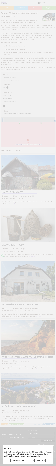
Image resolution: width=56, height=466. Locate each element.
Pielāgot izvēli (41, 460)
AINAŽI (7, 8)
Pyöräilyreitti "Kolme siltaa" (19, 406)
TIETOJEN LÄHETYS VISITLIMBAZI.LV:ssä (12, 434)
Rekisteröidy (48, 440)
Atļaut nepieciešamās (17, 460)
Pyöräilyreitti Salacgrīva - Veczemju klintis (27, 357)
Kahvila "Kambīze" (12, 192)
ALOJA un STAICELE (49, 7)
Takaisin (5, 424)
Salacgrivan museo (13, 245)
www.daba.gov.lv (8, 98)
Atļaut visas (30, 460)
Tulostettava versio (17, 424)
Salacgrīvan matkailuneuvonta (20, 304)
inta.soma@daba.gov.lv (10, 101)
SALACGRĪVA (21, 8)
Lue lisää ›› (15, 204)
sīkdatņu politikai (34, 456)
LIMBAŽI (35, 8)
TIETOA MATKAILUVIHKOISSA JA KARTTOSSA (13, 437)
